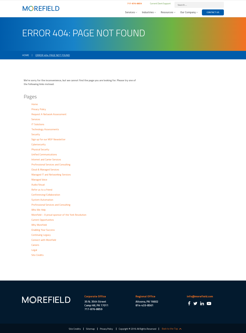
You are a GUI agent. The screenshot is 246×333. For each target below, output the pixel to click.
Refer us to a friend (41, 189)
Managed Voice (39, 179)
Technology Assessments (45, 129)
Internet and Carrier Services (46, 159)
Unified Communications (44, 154)
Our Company (188, 12)
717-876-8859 (134, 3)
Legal (34, 250)
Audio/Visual (38, 184)
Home (25, 55)
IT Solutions (37, 124)
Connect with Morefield (43, 240)
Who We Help (38, 210)
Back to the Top (170, 328)
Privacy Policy (38, 109)
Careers (35, 245)
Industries (148, 12)
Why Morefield (39, 225)
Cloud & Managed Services (45, 169)
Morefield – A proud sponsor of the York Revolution (58, 215)
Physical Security (40, 149)
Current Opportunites (42, 220)
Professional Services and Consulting (50, 164)
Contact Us (213, 12)
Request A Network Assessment (49, 114)
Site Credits (37, 255)
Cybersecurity (38, 144)
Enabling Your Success (43, 230)
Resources (167, 12)
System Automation (42, 200)
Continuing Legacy (41, 235)
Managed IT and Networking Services (51, 174)
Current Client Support (160, 3)
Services (130, 12)
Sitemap (90, 329)
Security (35, 134)
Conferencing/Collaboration (45, 195)
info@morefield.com (200, 296)
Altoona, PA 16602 (147, 301)
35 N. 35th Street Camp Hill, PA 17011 (96, 303)
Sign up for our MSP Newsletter (48, 139)
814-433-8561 (144, 305)
